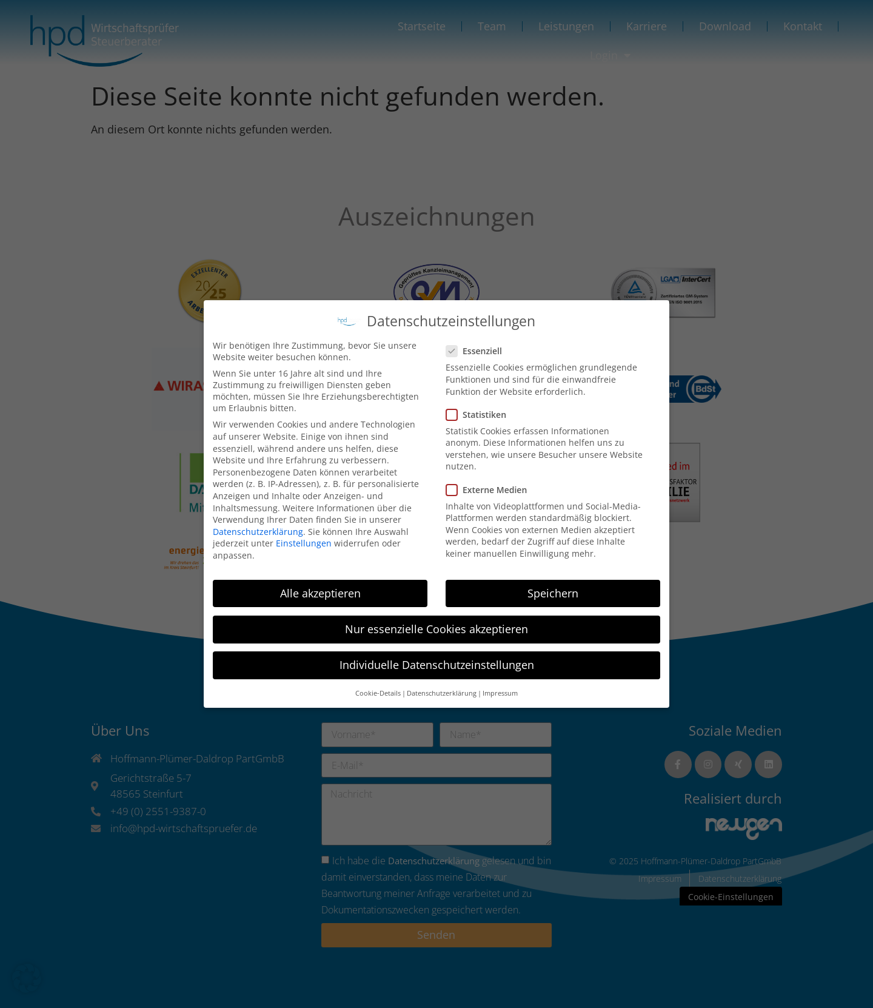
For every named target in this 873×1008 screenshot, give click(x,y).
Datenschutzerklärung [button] (442, 689)
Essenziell (478, 346)
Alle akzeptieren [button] (320, 589)
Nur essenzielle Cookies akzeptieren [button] (436, 624)
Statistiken (480, 410)
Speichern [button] (552, 589)
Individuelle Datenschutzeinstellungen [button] (437, 660)
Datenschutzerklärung (258, 527)
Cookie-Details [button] (378, 689)
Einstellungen (304, 539)
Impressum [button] (500, 689)
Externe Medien (490, 485)
